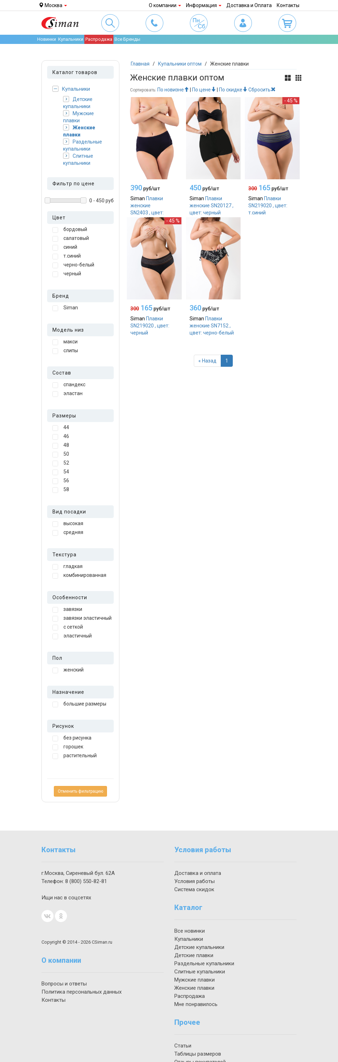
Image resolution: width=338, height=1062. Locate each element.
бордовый (69, 229)
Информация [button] (203, 5)
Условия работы (194, 881)
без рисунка (71, 738)
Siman (65, 308)
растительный (74, 756)
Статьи (182, 1046)
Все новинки (189, 931)
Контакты (288, 5)
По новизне (173, 89)
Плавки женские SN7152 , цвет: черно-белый (212, 326)
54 (60, 472)
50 (60, 454)
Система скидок (194, 889)
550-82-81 (86, 881)
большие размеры (79, 704)
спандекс (68, 385)
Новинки (46, 39)
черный (66, 274)
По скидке (233, 89)
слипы (65, 351)
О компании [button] (165, 5)
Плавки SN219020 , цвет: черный (149, 326)
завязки (67, 609)
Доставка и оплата (197, 873)
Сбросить (262, 89)
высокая (67, 524)
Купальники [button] (70, 39)
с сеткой (67, 627)
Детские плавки (193, 955)
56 (60, 481)
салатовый (70, 238)
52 (60, 463)
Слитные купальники (78, 159)
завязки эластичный (82, 618)
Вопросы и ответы (64, 983)
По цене (204, 89)
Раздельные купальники (82, 145)
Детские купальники (77, 102)
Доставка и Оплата (249, 5)
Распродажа (98, 39)
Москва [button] (53, 5)
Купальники (71, 89)
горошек (67, 747)
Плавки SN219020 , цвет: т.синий (267, 205)
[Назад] (207, 361)
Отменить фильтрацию (80, 791)
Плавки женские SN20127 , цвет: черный (211, 205)
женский (68, 670)
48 (60, 445)
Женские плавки (79, 130)
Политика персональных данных (81, 992)
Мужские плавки (78, 116)
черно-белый (73, 265)
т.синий (66, 256)
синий (64, 247)
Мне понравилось (196, 1004)
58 (60, 490)
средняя (67, 532)
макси (65, 342)
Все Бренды (127, 39)
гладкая (67, 566)
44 (60, 428)
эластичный (72, 636)
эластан (67, 393)
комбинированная (79, 575)
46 (60, 436)
